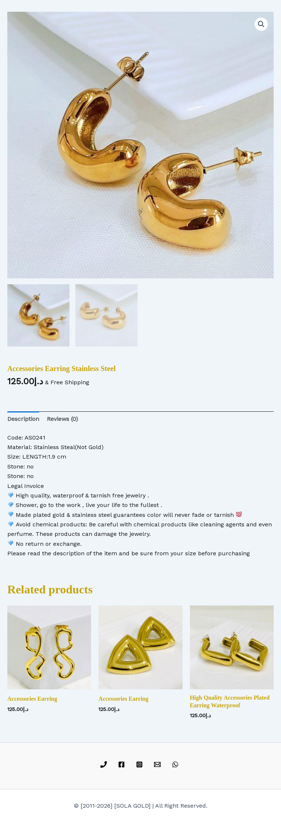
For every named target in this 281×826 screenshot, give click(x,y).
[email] (158, 764)
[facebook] (123, 764)
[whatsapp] (176, 764)
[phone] (105, 764)
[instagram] (140, 764)
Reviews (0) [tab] (62, 418)
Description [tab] (23, 418)
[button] (261, 24)
